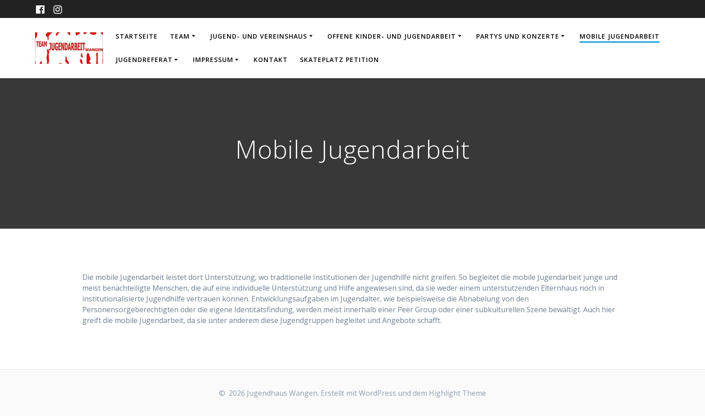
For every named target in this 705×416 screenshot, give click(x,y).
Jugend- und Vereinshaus (258, 36)
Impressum (213, 59)
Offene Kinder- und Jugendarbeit (391, 36)
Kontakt (271, 59)
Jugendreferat (144, 59)
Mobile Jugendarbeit (620, 36)
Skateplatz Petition (339, 59)
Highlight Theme (457, 393)
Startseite (137, 36)
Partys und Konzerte (517, 36)
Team (180, 36)
